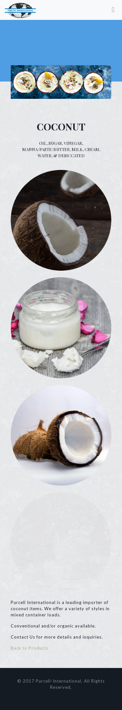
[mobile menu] (113, 9)
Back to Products (29, 648)
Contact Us (23, 637)
